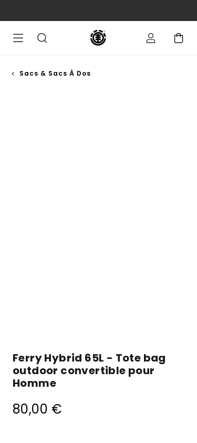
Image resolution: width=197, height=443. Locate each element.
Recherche (42, 38)
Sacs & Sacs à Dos (55, 73)
